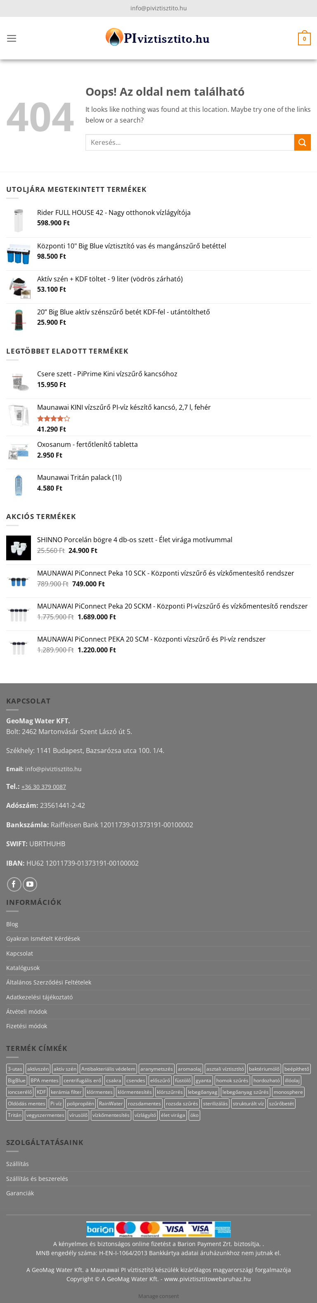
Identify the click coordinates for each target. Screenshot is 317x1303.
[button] (11, 38)
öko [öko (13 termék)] (194, 1115)
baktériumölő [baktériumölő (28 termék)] (264, 1068)
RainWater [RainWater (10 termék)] (111, 1103)
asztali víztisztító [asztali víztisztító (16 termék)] (225, 1068)
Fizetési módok (26, 1026)
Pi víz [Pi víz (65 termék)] (56, 1103)
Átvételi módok (26, 1011)
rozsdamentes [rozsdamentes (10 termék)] (144, 1103)
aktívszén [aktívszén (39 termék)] (38, 1068)
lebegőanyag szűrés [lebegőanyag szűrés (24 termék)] (245, 1091)
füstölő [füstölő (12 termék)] (183, 1080)
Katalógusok (23, 968)
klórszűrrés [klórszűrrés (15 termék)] (170, 1091)
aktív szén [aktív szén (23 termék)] (65, 1068)
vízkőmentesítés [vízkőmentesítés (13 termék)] (111, 1115)
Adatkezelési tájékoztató (39, 997)
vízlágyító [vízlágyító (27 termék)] (145, 1115)
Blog (12, 924)
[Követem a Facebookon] (14, 884)
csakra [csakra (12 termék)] (113, 1080)
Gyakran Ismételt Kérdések (43, 938)
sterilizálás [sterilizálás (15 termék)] (215, 1103)
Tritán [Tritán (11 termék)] (14, 1115)
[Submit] (302, 142)
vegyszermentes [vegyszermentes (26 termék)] (45, 1115)
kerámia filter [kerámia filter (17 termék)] (66, 1091)
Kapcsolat (19, 953)
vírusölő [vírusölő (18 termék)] (78, 1115)
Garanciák (20, 1193)
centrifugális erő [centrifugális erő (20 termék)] (82, 1080)
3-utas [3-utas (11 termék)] (15, 1068)
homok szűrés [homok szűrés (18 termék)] (232, 1080)
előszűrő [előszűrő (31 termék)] (160, 1080)
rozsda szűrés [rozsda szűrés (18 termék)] (182, 1103)
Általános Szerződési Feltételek (48, 982)
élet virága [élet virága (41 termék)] (173, 1115)
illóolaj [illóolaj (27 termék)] (292, 1080)
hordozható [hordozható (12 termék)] (266, 1080)
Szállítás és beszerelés (37, 1179)
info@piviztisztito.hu (158, 8)
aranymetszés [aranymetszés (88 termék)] (156, 1068)
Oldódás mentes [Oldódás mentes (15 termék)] (26, 1103)
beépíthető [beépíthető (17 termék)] (296, 1068)
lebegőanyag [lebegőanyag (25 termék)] (203, 1091)
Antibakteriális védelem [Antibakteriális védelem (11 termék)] (108, 1068)
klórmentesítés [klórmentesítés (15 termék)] (135, 1091)
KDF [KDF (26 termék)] (41, 1091)
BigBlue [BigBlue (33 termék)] (17, 1080)
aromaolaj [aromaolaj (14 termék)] (189, 1068)
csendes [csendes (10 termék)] (135, 1080)
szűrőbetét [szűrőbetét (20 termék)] (281, 1103)
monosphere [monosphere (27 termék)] (288, 1091)
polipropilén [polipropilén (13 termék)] (80, 1103)
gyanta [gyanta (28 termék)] (203, 1080)
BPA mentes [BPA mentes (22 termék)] (45, 1080)
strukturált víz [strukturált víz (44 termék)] (248, 1103)
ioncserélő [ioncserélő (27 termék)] (20, 1091)
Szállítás (17, 1164)
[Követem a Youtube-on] (30, 884)
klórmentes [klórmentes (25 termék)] (100, 1091)
